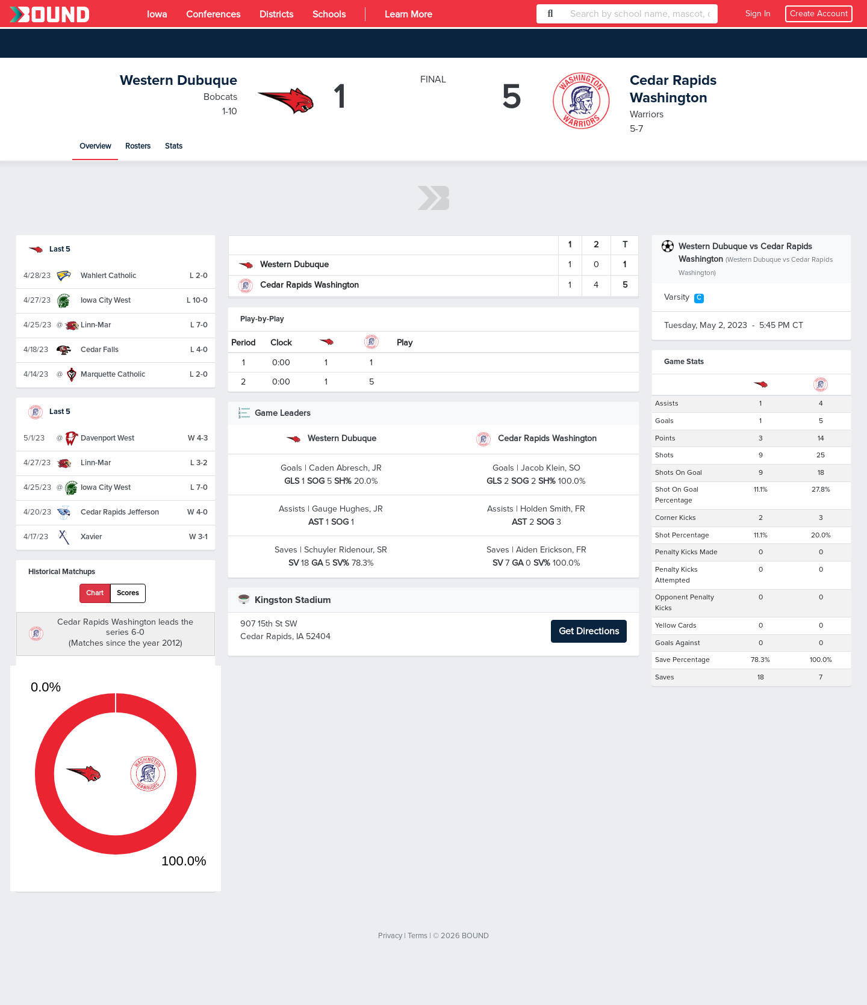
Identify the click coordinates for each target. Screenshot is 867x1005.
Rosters (138, 146)
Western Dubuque (178, 80)
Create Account (819, 13)
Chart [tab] (95, 593)
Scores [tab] (128, 593)
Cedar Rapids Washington (673, 89)
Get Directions (589, 631)
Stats (173, 146)
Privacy (390, 936)
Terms (417, 936)
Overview (95, 146)
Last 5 (49, 249)
